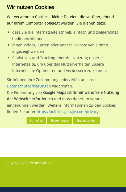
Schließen (36, 120)
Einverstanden (86, 120)
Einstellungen (60, 120)
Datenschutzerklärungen (29, 86)
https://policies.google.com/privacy (68, 111)
